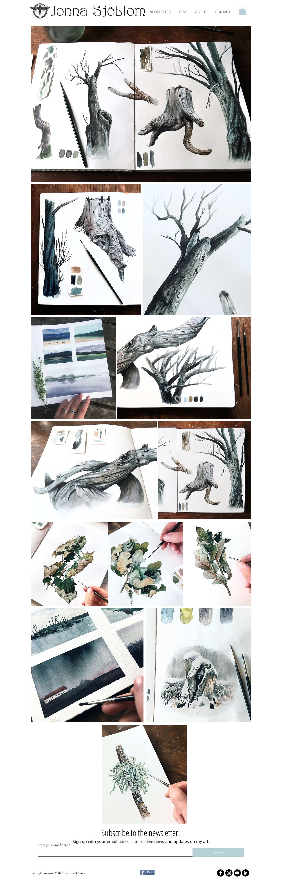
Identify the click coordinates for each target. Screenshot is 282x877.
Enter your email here (53, 844)
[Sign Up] (218, 852)
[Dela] (147, 872)
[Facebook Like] (97, 858)
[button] (242, 10)
